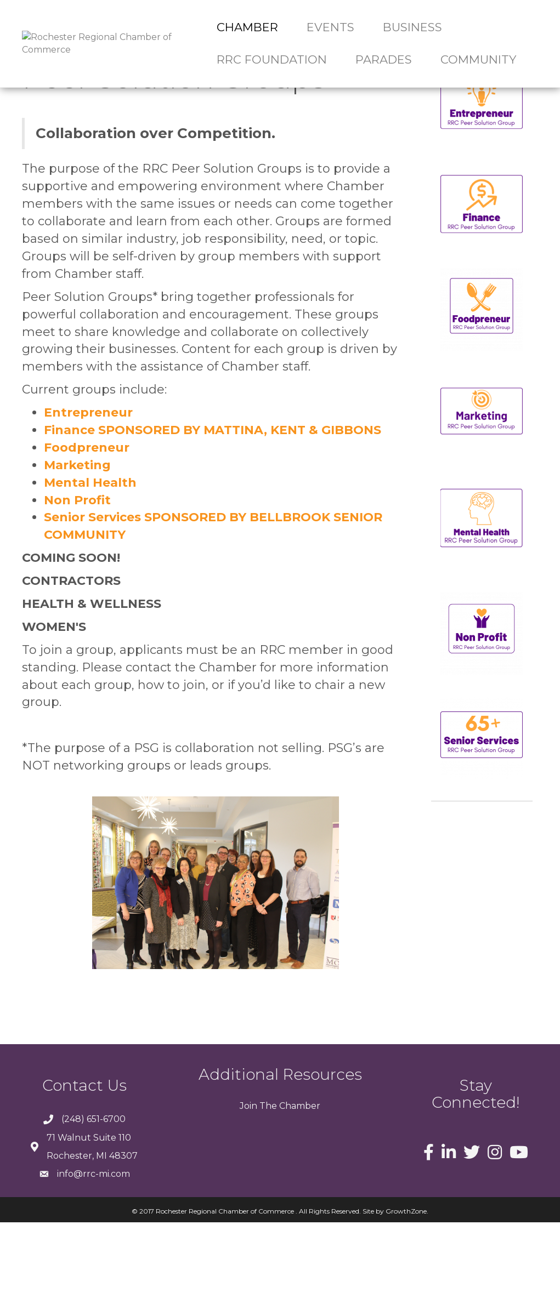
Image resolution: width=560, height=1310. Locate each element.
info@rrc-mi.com (93, 1261)
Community (478, 59)
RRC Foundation (272, 59)
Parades (383, 59)
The (267, 1193)
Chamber (247, 27)
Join (248, 1193)
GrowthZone (406, 1299)
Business (412, 27)
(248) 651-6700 (93, 1206)
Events (330, 27)
